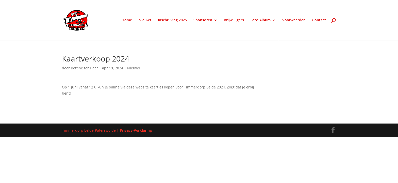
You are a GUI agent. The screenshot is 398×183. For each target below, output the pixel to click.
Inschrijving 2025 (172, 20)
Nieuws (145, 20)
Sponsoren (202, 20)
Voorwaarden (294, 20)
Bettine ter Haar (84, 68)
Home (127, 20)
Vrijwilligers (234, 20)
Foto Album (261, 20)
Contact (319, 20)
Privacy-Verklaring (136, 130)
